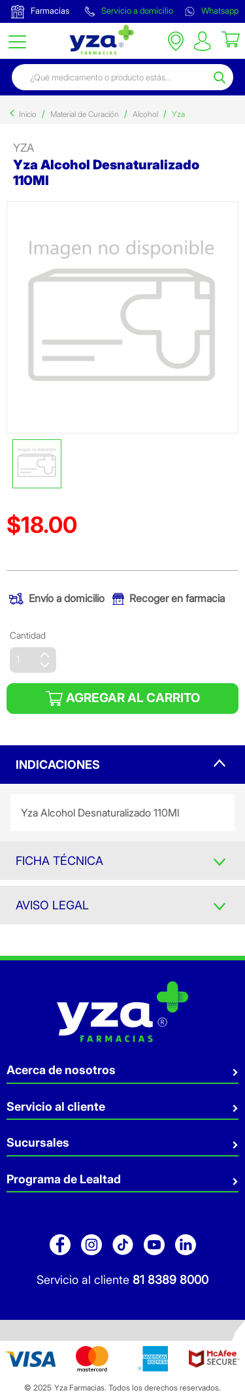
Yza (178, 114)
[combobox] (111, 77)
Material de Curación (84, 114)
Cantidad (28, 635)
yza (23, 147)
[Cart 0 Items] (230, 38)
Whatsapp (211, 10)
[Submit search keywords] (221, 77)
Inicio (28, 114)
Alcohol (145, 114)
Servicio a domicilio (129, 10)
